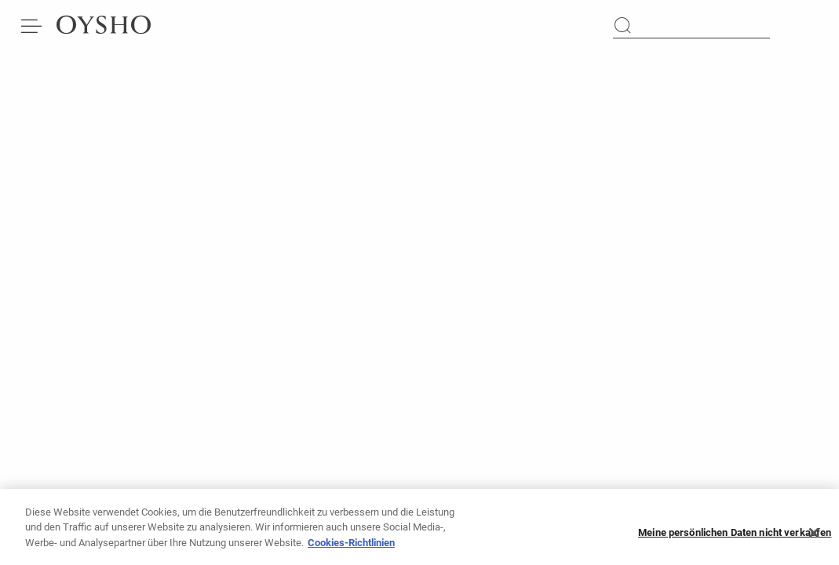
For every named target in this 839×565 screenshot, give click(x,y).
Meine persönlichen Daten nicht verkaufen (734, 537)
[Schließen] (814, 537)
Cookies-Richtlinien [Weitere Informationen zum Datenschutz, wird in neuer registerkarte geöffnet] (351, 547)
